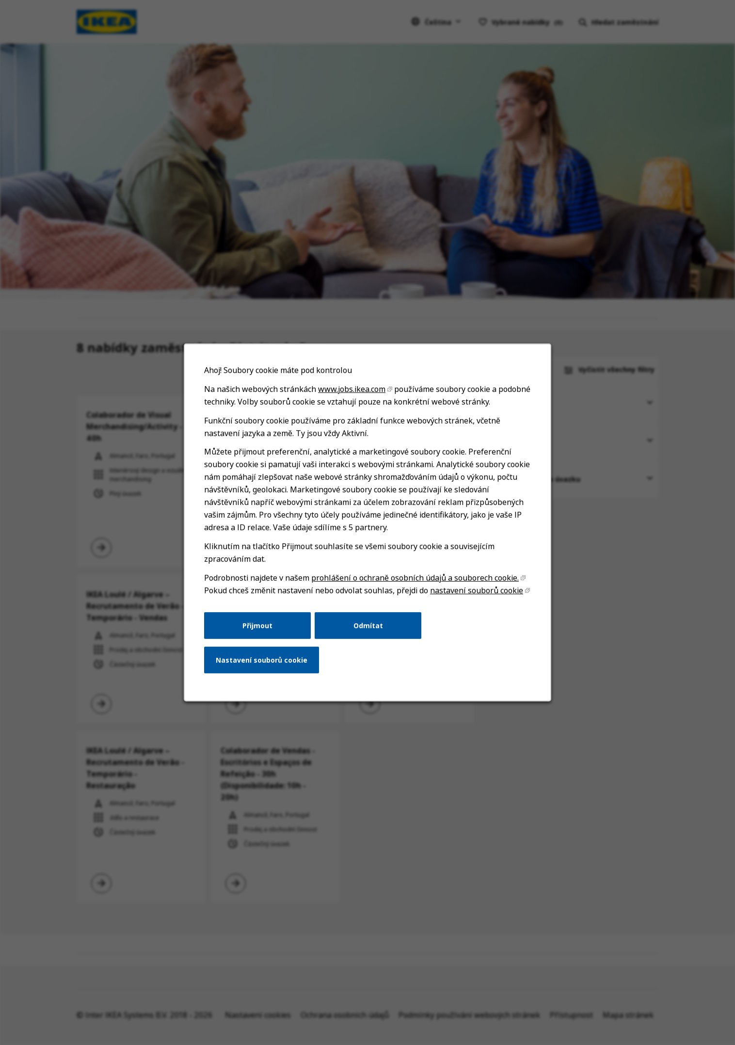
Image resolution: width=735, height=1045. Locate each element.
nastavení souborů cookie (476, 590)
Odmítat (368, 625)
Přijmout (257, 625)
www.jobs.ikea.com (351, 389)
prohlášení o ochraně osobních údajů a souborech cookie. (415, 577)
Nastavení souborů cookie (261, 660)
